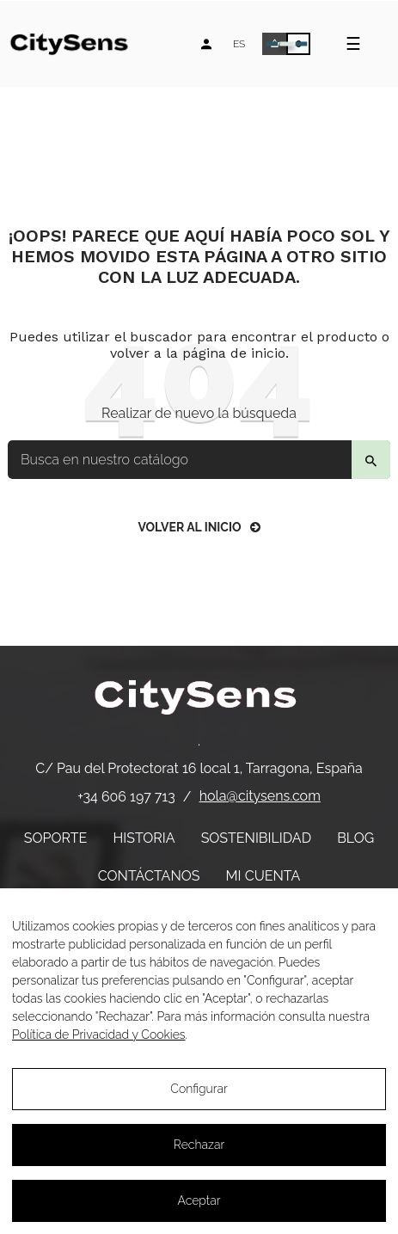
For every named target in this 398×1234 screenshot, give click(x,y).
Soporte (56, 838)
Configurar (199, 1089)
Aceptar (198, 1200)
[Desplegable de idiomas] (239, 43)
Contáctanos (149, 876)
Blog (355, 838)
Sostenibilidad (256, 838)
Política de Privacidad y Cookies (99, 1034)
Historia (144, 838)
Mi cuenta (263, 876)
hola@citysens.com (260, 796)
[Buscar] (199, 459)
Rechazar (199, 1144)
